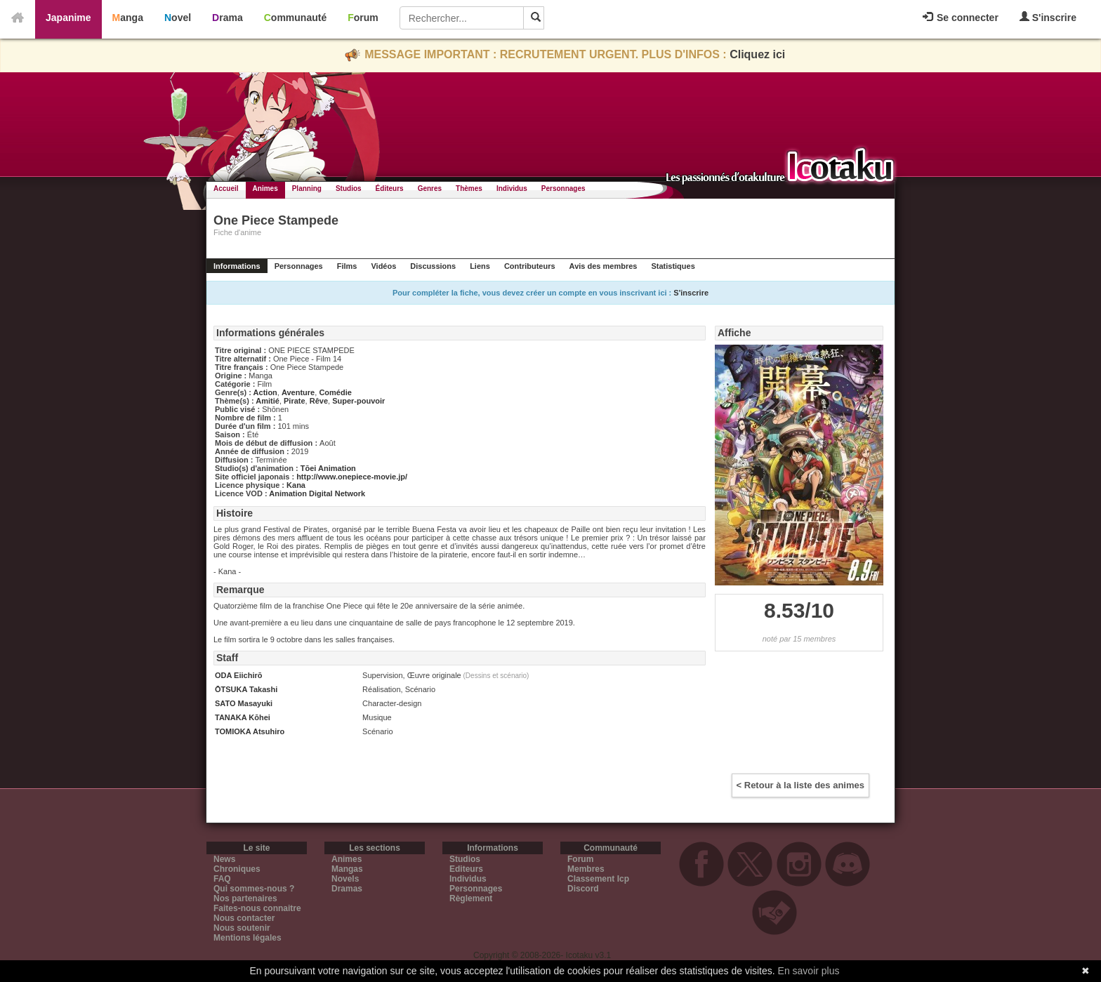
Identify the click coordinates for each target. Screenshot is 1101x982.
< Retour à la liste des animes (800, 785)
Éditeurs (390, 188)
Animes (265, 188)
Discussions (433, 266)
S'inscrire (1048, 17)
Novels (345, 879)
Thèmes (469, 188)
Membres (586, 869)
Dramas (346, 889)
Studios (349, 188)
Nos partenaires (245, 898)
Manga (127, 17)
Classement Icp (598, 879)
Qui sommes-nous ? (253, 889)
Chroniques (237, 869)
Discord (583, 889)
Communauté (295, 17)
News (224, 859)
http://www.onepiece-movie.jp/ (351, 476)
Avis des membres (603, 266)
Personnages (563, 188)
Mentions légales (247, 938)
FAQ (222, 879)
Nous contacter (244, 918)
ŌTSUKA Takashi (246, 689)
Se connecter (960, 17)
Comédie (335, 392)
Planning (307, 188)
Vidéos (383, 266)
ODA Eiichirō (238, 675)
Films (347, 266)
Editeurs (466, 869)
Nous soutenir (241, 928)
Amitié (267, 401)
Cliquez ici (757, 54)
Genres (430, 188)
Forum (363, 17)
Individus (511, 188)
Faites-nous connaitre (257, 908)
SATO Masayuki (243, 703)
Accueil (226, 188)
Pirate (294, 401)
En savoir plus (809, 970)
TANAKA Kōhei (242, 717)
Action (265, 392)
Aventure (298, 392)
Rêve (319, 401)
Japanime (68, 17)
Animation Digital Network (317, 493)
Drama (227, 17)
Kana (295, 485)
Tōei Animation (328, 468)
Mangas (347, 869)
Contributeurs (529, 266)
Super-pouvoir (358, 401)
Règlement (470, 898)
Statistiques (672, 266)
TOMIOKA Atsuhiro (249, 731)
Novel (177, 17)
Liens (480, 266)
